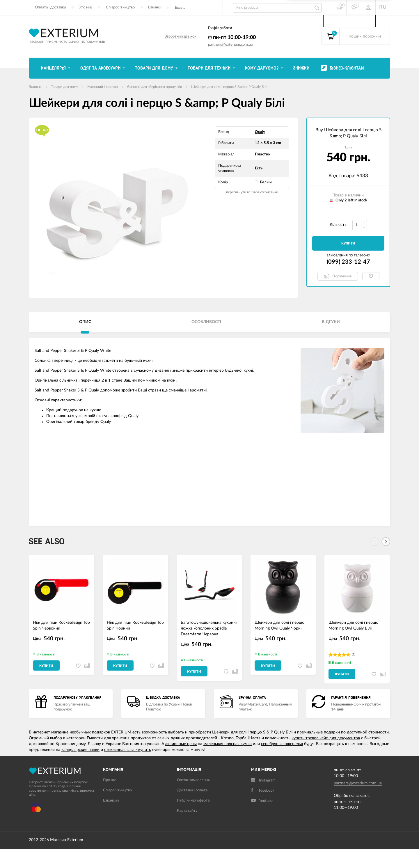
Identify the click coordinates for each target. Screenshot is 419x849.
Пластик (262, 154)
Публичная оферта (193, 800)
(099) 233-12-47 (348, 262)
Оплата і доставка (50, 7)
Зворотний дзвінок (180, 36)
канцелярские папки (80, 750)
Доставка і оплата (192, 790)
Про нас (109, 780)
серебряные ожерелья (282, 744)
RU (382, 7)
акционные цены (181, 744)
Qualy (260, 132)
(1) (353, 654)
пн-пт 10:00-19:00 (232, 37)
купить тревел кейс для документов (326, 738)
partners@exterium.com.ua (230, 45)
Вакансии (111, 800)
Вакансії (154, 7)
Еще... (180, 8)
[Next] (385, 541)
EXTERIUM (121, 732)
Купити (348, 243)
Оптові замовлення (193, 780)
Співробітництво (120, 7)
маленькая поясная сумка (227, 744)
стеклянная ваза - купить (127, 750)
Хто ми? (86, 7)
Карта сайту (187, 811)
